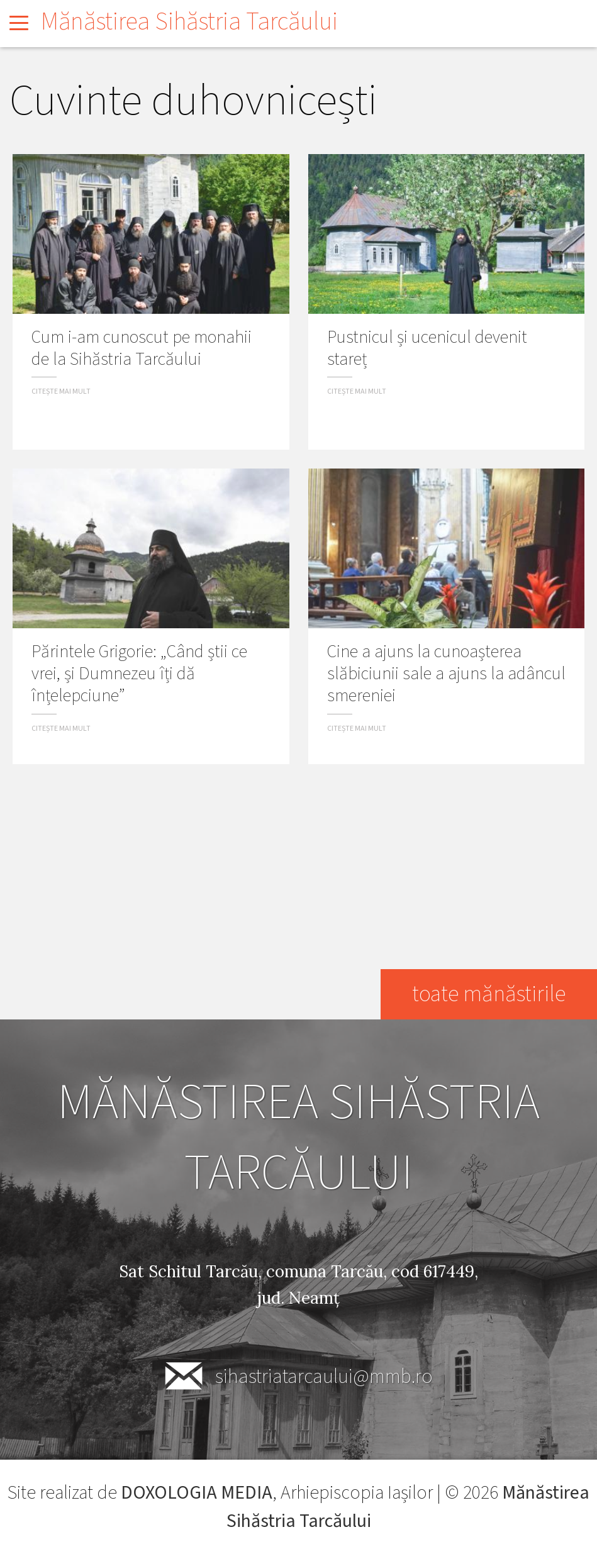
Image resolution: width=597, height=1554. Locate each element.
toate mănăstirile (489, 994)
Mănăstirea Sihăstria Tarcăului (189, 22)
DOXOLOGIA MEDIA (196, 1492)
